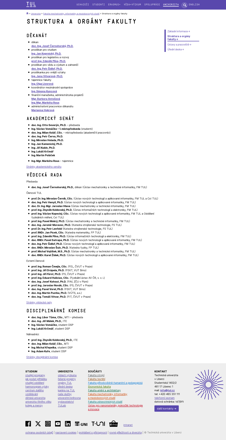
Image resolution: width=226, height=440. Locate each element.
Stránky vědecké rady (39, 302)
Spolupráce (152, 4)
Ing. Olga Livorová (42, 83)
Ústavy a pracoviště (178, 44)
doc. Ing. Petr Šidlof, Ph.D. (46, 68)
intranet (128, 424)
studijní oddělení (34, 382)
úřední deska (65, 386)
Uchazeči (82, 4)
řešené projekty (67, 379)
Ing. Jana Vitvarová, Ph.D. (47, 76)
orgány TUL (65, 382)
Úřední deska (174, 49)
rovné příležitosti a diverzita (125, 432)
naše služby (65, 394)
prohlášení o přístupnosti (93, 432)
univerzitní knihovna (69, 397)
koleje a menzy (34, 405)
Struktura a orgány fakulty (178, 38)
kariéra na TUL (66, 390)
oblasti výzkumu (67, 375)
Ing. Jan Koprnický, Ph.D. (46, 53)
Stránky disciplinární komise (42, 357)
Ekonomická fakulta (99, 386)
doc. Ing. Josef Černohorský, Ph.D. (52, 46)
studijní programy (35, 375)
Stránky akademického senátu (43, 166)
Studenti (98, 4)
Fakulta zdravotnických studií (105, 401)
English (194, 4)
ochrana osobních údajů (39, 432)
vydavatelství (66, 401)
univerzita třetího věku (38, 401)
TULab (62, 405)
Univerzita (171, 4)
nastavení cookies (65, 432)
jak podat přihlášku (36, 379)
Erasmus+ (114, 4)
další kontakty (165, 408)
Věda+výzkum (132, 4)
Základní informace (177, 31)
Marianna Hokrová (42, 110)
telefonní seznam (164, 397)
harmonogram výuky (37, 386)
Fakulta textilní (96, 379)
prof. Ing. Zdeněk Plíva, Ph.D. (48, 61)
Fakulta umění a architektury (104, 390)
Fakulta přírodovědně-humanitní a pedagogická (115, 382)
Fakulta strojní (96, 375)
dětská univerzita (35, 397)
